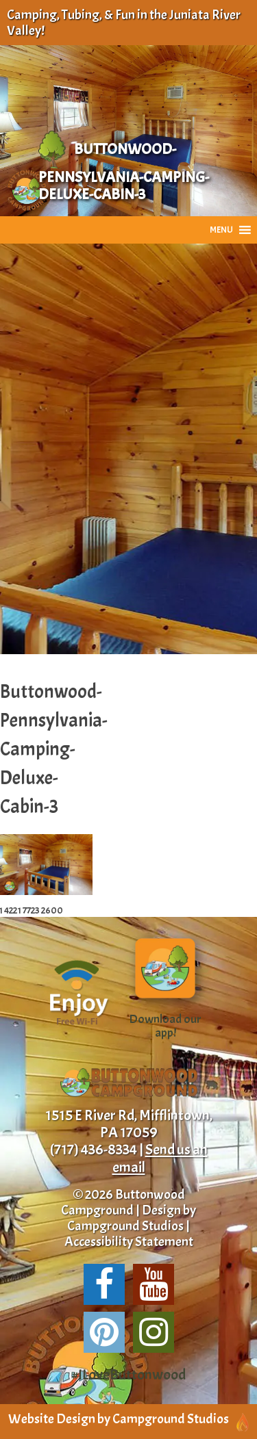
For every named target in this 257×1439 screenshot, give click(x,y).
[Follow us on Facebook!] (104, 1284)
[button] (221, 230)
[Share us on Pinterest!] (104, 1332)
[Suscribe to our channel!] (153, 1284)
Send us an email (160, 1158)
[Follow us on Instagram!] (153, 1332)
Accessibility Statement (128, 1241)
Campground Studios (125, 1225)
